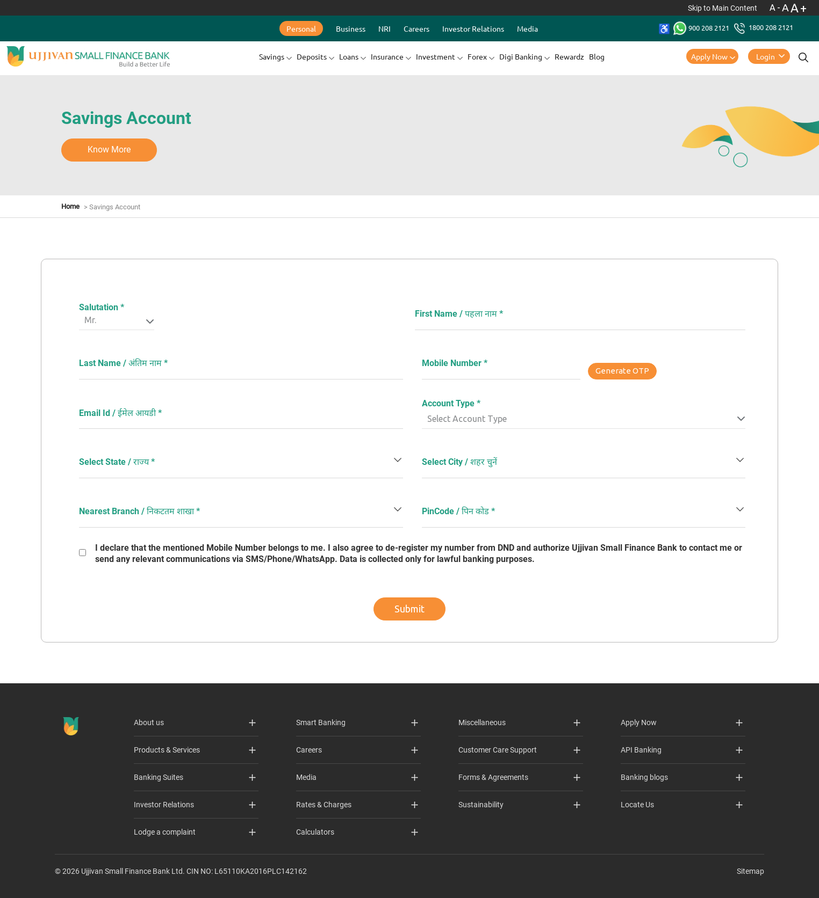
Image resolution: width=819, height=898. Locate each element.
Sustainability (481, 804)
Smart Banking (321, 722)
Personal (301, 28)
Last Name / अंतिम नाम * (123, 363)
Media (527, 28)
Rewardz (569, 56)
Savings (271, 56)
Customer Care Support (497, 750)
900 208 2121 (702, 27)
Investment (435, 56)
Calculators (315, 832)
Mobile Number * (454, 363)
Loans (348, 56)
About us (149, 722)
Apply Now (709, 56)
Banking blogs (644, 777)
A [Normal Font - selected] (786, 7)
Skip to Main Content (723, 8)
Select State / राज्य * (117, 462)
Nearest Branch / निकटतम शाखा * (139, 511)
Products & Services (167, 750)
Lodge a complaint (165, 832)
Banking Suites (158, 777)
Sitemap (750, 871)
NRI (384, 28)
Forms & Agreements (493, 777)
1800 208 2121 (763, 27)
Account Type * (451, 403)
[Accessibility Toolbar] (664, 28)
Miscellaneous (482, 722)
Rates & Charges (323, 804)
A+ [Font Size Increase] (799, 7)
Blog (597, 56)
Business (350, 28)
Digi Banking (520, 56)
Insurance (387, 56)
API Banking (641, 750)
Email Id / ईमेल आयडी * (120, 413)
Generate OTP (622, 370)
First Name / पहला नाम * (459, 314)
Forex (477, 56)
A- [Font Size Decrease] (776, 7)
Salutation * (101, 307)
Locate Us (637, 804)
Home (70, 206)
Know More (109, 149)
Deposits (312, 56)
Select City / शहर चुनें (459, 462)
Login (765, 56)
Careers (416, 28)
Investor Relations (473, 28)
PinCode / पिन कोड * (458, 511)
